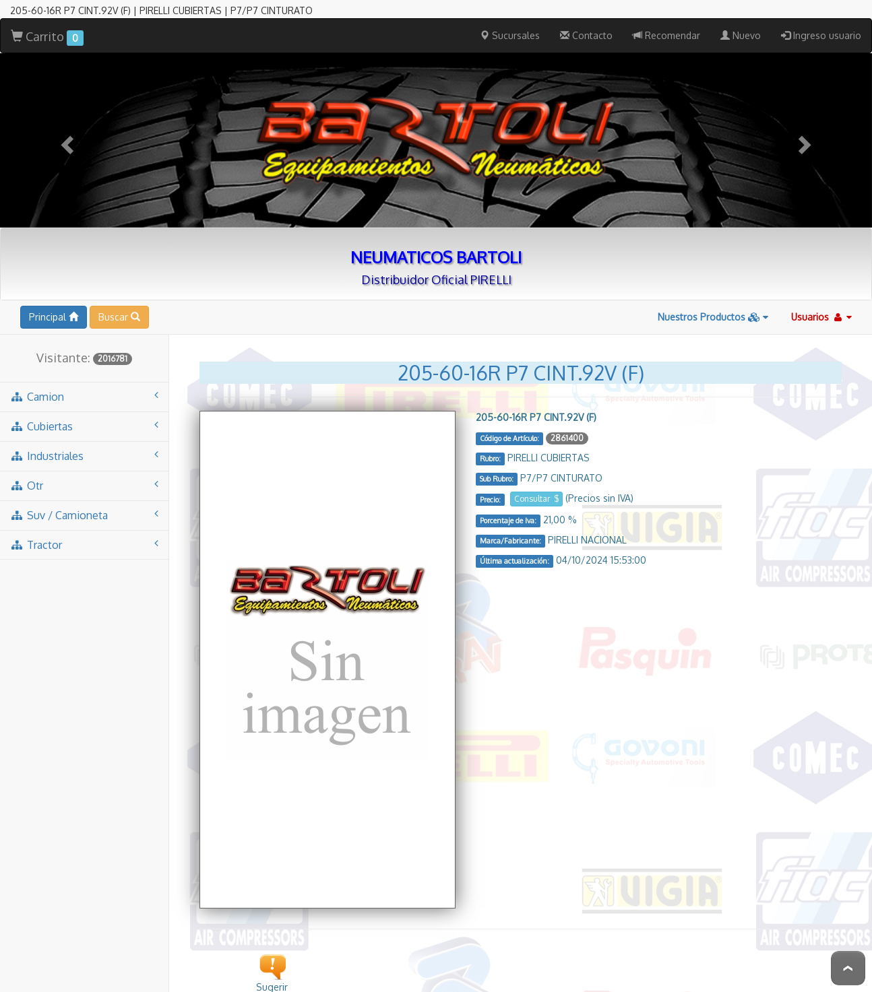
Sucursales (510, 18)
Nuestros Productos (713, 299)
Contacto (586, 18)
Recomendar (666, 18)
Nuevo (740, 18)
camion (84, 379)
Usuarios (821, 299)
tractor (84, 527)
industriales (84, 438)
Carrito (47, 19)
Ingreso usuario (821, 18)
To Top (848, 968)
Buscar (119, 299)
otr (84, 468)
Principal (53, 299)
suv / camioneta (84, 497)
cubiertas (84, 408)
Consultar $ (536, 481)
